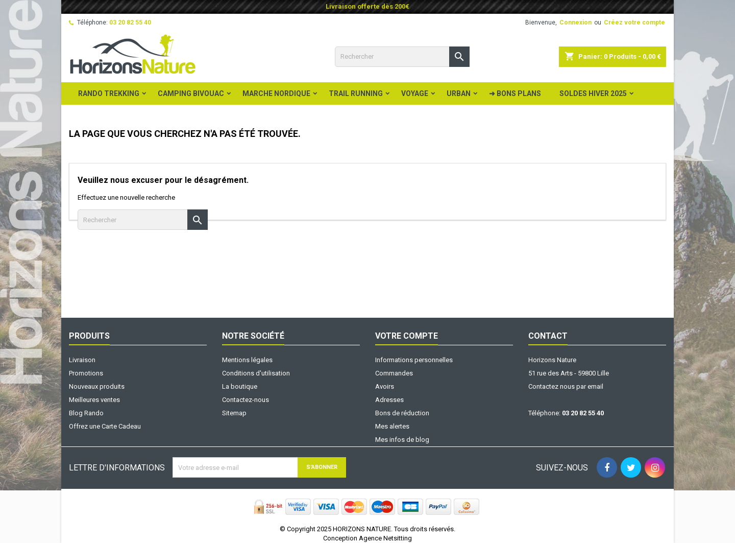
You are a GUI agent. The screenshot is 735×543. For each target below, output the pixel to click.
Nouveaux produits (97, 386)
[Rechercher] (402, 56)
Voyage (414, 93)
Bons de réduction (402, 413)
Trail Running (356, 93)
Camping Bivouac (191, 93)
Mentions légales (247, 360)
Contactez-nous (245, 400)
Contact (548, 336)
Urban (459, 93)
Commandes (394, 373)
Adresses (389, 400)
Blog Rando (86, 413)
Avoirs (384, 386)
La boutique (239, 386)
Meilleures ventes (94, 400)
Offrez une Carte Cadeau (105, 426)
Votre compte (406, 336)
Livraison (82, 360)
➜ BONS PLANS (515, 93)
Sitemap (234, 413)
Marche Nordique (276, 93)
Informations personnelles (414, 360)
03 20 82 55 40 (130, 22)
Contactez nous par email (565, 386)
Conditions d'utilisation (256, 373)
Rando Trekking (108, 93)
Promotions (86, 373)
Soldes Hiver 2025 (593, 93)
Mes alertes (392, 426)
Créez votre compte (634, 22)
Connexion (575, 22)
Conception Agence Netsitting (367, 538)
